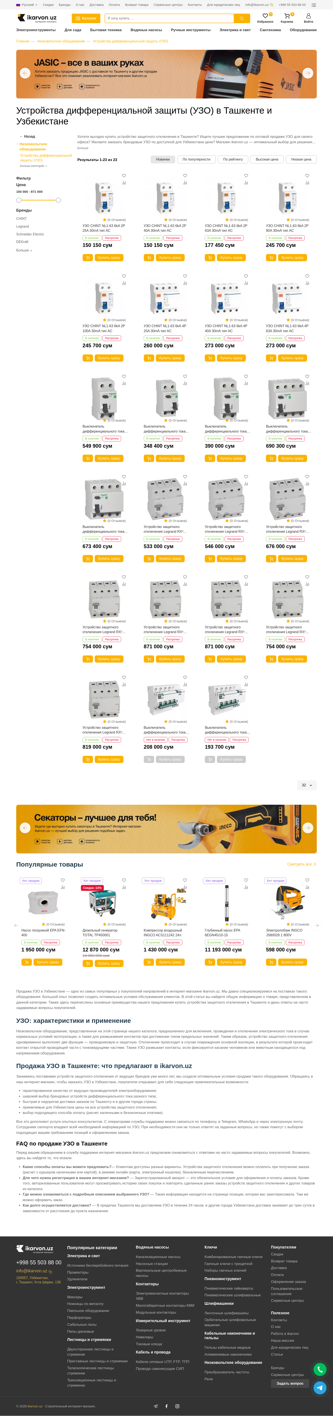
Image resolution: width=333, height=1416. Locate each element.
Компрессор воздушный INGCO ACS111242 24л (163, 932)
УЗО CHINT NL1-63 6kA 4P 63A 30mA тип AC (287, 328)
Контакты (279, 1320)
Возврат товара (284, 1261)
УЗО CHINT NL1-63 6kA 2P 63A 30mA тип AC (226, 228)
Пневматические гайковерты (229, 1288)
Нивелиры (144, 1337)
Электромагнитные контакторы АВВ (162, 1296)
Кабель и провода (153, 1352)
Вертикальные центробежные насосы (161, 1273)
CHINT (21, 218)
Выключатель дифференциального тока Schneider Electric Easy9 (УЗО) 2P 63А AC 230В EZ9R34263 (104, 429)
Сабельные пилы (82, 1325)
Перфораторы (79, 1318)
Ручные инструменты (191, 30)
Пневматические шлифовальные (233, 1295)
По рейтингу (233, 159)
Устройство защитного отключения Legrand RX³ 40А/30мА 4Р (224, 529)
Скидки (277, 1254)
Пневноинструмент (223, 1279)
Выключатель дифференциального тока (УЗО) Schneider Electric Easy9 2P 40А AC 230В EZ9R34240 (226, 429)
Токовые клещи (149, 1344)
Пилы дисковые (80, 1331)
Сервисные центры (287, 1301)
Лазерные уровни (151, 1330)
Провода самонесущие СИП (160, 1369)
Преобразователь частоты (227, 1372)
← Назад (27, 136)
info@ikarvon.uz (31, 1271)
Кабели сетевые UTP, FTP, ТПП (162, 1362)
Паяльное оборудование (88, 1311)
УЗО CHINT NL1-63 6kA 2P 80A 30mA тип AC (287, 228)
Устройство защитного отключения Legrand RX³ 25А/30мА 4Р (163, 529)
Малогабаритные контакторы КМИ (165, 1306)
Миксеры (75, 1297)
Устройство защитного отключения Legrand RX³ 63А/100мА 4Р (163, 630)
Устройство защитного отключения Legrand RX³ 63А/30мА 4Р (286, 529)
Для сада (73, 30)
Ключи (211, 1247)
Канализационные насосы (158, 1257)
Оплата (277, 1275)
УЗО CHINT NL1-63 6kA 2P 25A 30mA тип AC (104, 228)
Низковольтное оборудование (61, 41)
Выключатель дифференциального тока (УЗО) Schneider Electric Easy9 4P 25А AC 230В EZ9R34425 (104, 529)
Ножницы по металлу (85, 1304)
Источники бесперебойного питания (97, 1265)
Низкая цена (301, 159)
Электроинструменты (36, 30)
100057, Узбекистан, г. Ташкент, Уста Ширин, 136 (38, 1280)
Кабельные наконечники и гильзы (230, 1335)
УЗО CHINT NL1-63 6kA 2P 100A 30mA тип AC (104, 328)
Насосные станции (152, 1264)
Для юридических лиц (289, 1347)
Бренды (277, 1368)
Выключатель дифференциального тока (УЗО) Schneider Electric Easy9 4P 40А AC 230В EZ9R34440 (287, 429)
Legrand (22, 226)
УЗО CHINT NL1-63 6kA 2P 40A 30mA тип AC (165, 228)
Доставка (279, 1268)
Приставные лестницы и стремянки (97, 1361)
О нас (276, 1327)
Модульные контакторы (156, 1312)
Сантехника (270, 30)
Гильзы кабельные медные (228, 1347)
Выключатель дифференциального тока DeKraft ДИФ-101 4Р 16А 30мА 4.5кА (165, 730)
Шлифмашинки (219, 1304)
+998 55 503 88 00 (38, 1263)
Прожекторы (77, 1272)
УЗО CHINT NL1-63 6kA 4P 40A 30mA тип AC (226, 328)
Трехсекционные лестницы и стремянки (91, 1382)
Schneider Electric (30, 234)
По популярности (196, 159)
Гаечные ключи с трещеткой (228, 1264)
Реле (209, 1379)
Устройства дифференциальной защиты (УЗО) (130, 41)
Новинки (163, 159)
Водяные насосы (146, 30)
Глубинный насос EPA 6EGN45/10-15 (222, 932)
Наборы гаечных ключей (225, 1271)
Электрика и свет (235, 30)
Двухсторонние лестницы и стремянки (90, 1351)
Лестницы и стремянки (89, 1340)
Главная (22, 41)
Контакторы (147, 1284)
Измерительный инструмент (163, 1321)
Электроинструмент (86, 1288)
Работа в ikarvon (285, 1334)
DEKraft (22, 242)
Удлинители (77, 1279)
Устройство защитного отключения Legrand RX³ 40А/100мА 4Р (102, 630)
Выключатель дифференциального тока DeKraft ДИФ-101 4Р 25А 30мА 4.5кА (226, 730)
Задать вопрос (290, 1384)
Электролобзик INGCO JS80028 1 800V (284, 932)
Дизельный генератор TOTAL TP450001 (100, 932)
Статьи (277, 1354)
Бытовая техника (106, 30)
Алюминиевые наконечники (228, 1354)
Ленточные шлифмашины (227, 1313)
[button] (25, 73)
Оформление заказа (288, 1282)
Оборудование (303, 30)
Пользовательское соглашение (286, 1291)
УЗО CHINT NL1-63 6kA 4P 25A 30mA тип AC (165, 328)
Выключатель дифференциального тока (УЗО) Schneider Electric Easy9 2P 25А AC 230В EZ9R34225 (165, 429)
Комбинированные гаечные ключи (234, 1257)
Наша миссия (282, 1341)
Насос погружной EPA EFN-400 (43, 932)
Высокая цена (267, 159)
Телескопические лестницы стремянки (90, 1371)
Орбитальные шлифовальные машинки (230, 1322)
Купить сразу (109, 258)
